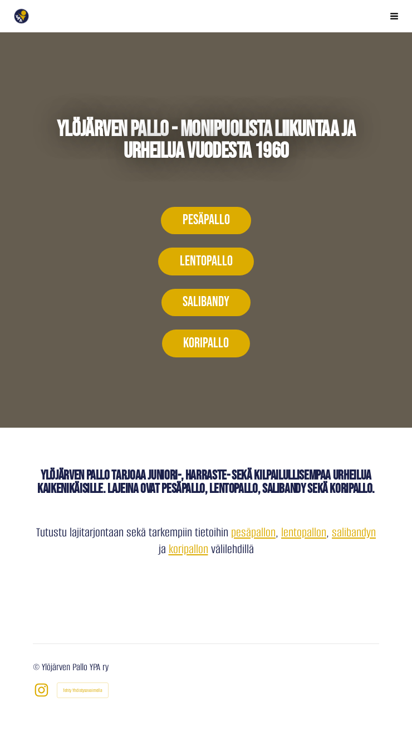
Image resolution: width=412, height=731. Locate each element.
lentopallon (303, 532)
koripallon (188, 549)
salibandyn (354, 532)
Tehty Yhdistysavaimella (82, 690)
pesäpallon (253, 532)
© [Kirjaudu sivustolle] (37, 667)
